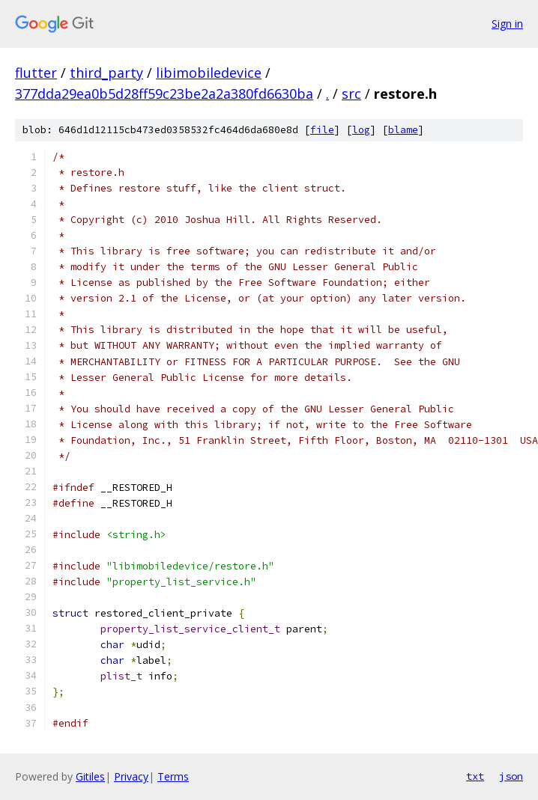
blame (403, 129)
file (322, 129)
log (361, 129)
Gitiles (90, 776)
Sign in (507, 23)
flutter (36, 73)
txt (475, 776)
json (511, 776)
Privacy (131, 776)
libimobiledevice (209, 73)
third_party (106, 73)
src (351, 94)
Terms (173, 776)
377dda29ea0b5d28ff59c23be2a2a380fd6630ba (164, 94)
